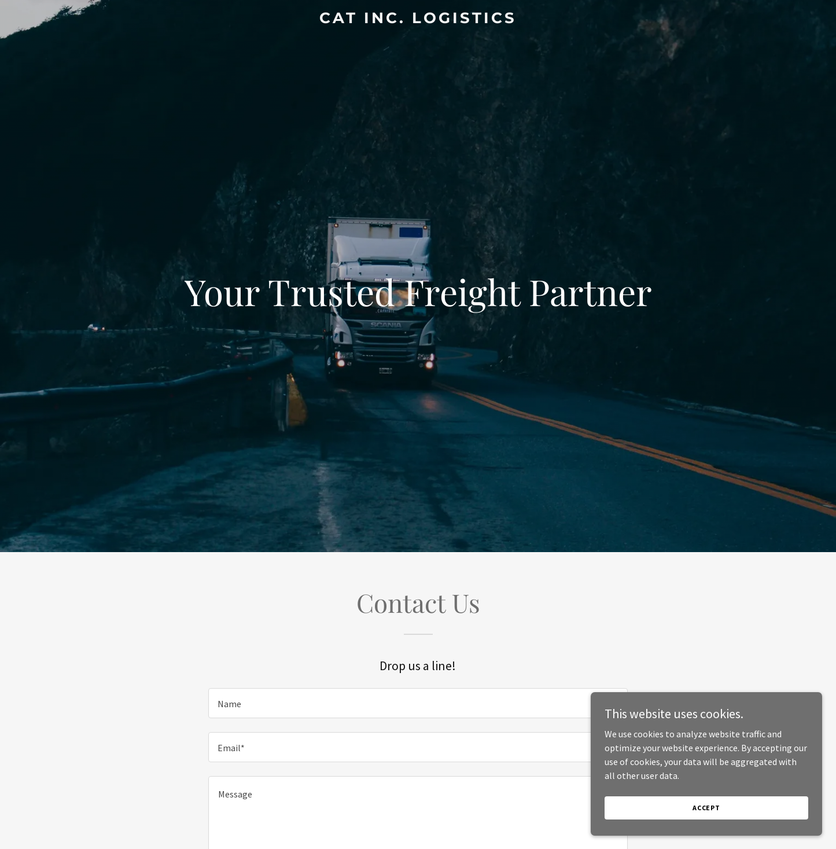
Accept (706, 807)
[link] (418, 19)
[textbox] (418, 703)
